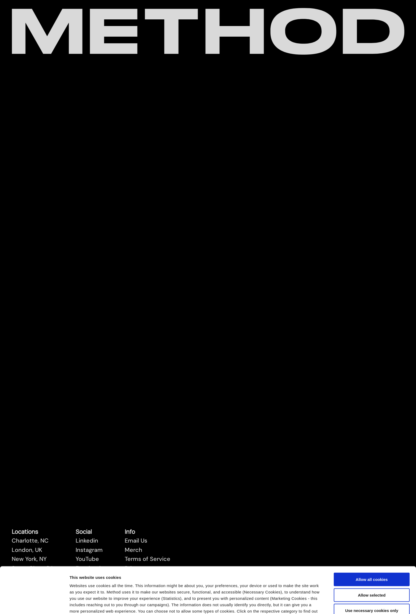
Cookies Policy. (295, 587)
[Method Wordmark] (208, 31)
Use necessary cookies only (371, 567)
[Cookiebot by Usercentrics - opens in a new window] (34, 604)
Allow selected (371, 551)
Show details (279, 603)
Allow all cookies (372, 536)
